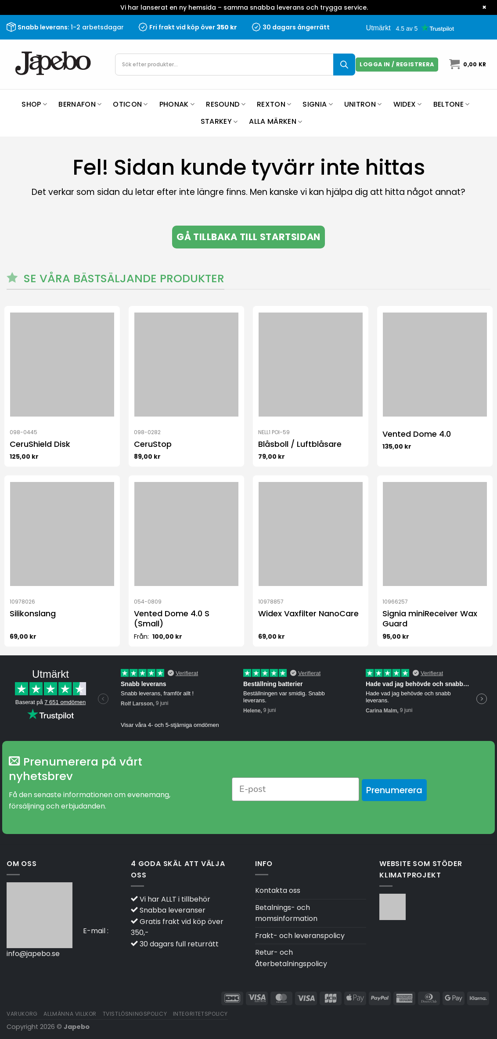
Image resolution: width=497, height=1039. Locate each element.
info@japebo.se (33, 954)
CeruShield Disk (40, 444)
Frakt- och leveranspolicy (300, 936)
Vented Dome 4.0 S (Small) (171, 618)
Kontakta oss (277, 890)
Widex (407, 104)
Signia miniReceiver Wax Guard (429, 618)
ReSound (225, 104)
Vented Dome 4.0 (416, 434)
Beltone (451, 104)
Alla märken (275, 121)
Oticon (130, 104)
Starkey (219, 121)
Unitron (363, 104)
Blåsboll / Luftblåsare (300, 444)
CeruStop (153, 444)
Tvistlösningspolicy (135, 1013)
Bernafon (79, 104)
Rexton (274, 104)
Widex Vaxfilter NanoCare (308, 613)
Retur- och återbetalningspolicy (291, 958)
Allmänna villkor (70, 1013)
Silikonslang (33, 613)
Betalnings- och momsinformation (286, 913)
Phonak (176, 104)
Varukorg (22, 1013)
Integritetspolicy (200, 1013)
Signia (317, 104)
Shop (34, 104)
